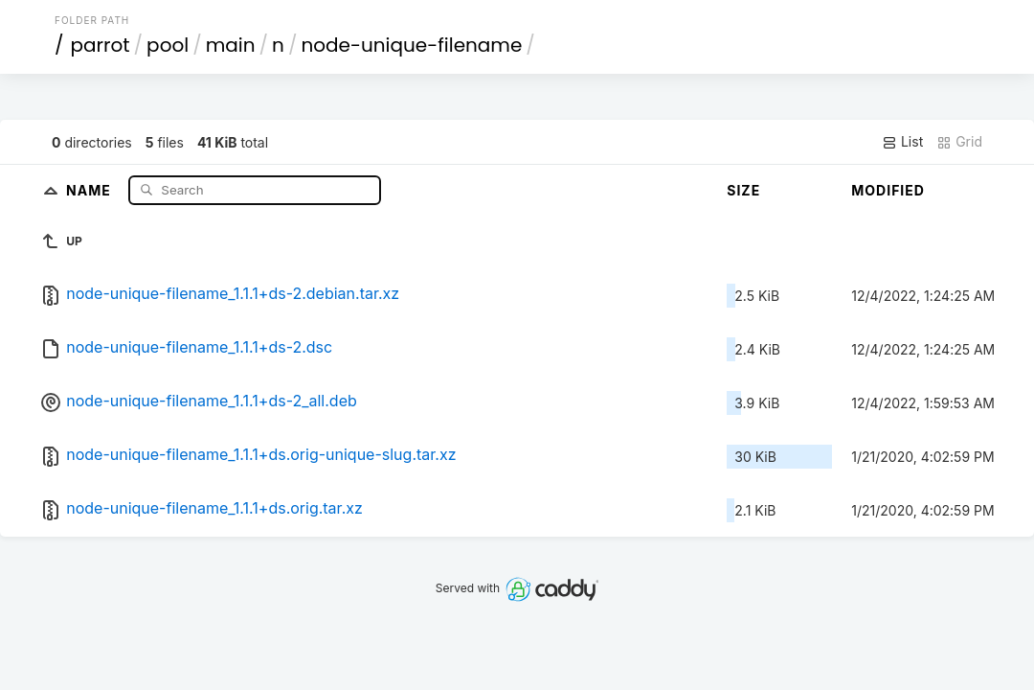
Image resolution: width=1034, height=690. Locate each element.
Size (743, 190)
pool (167, 45)
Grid (959, 141)
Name (90, 189)
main (231, 45)
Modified (888, 190)
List (902, 141)
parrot (100, 45)
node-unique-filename (411, 45)
